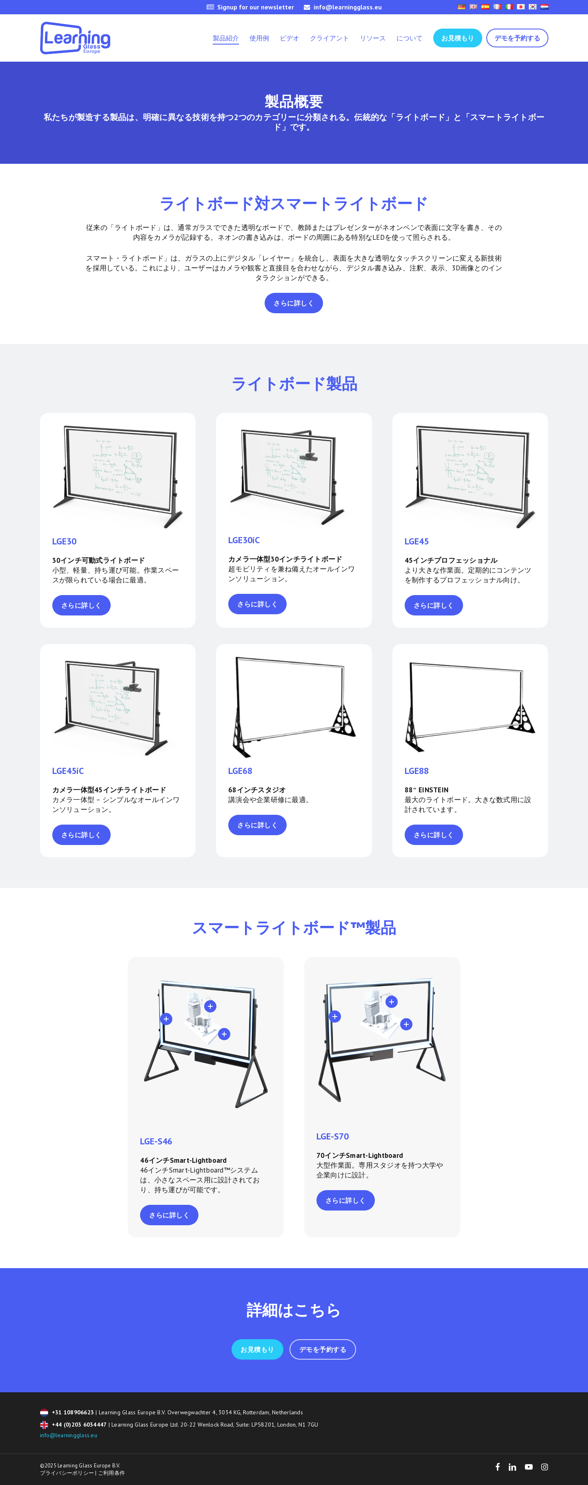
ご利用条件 (111, 1472)
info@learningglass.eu (68, 1435)
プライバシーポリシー (67, 1472)
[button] (294, 303)
